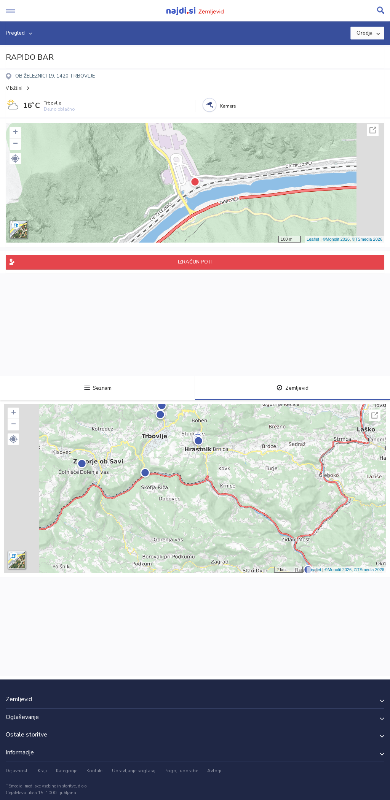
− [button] (15, 144)
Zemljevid (292, 388)
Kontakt (94, 771)
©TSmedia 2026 (367, 239)
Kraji (42, 771)
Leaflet (313, 239)
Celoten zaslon (373, 130)
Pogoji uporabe (181, 771)
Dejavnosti (17, 771)
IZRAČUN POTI (195, 262)
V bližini (14, 88)
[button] (15, 158)
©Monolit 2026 (336, 239)
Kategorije (66, 771)
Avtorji (214, 771)
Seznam (98, 388)
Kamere (228, 106)
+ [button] (15, 132)
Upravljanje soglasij (133, 771)
